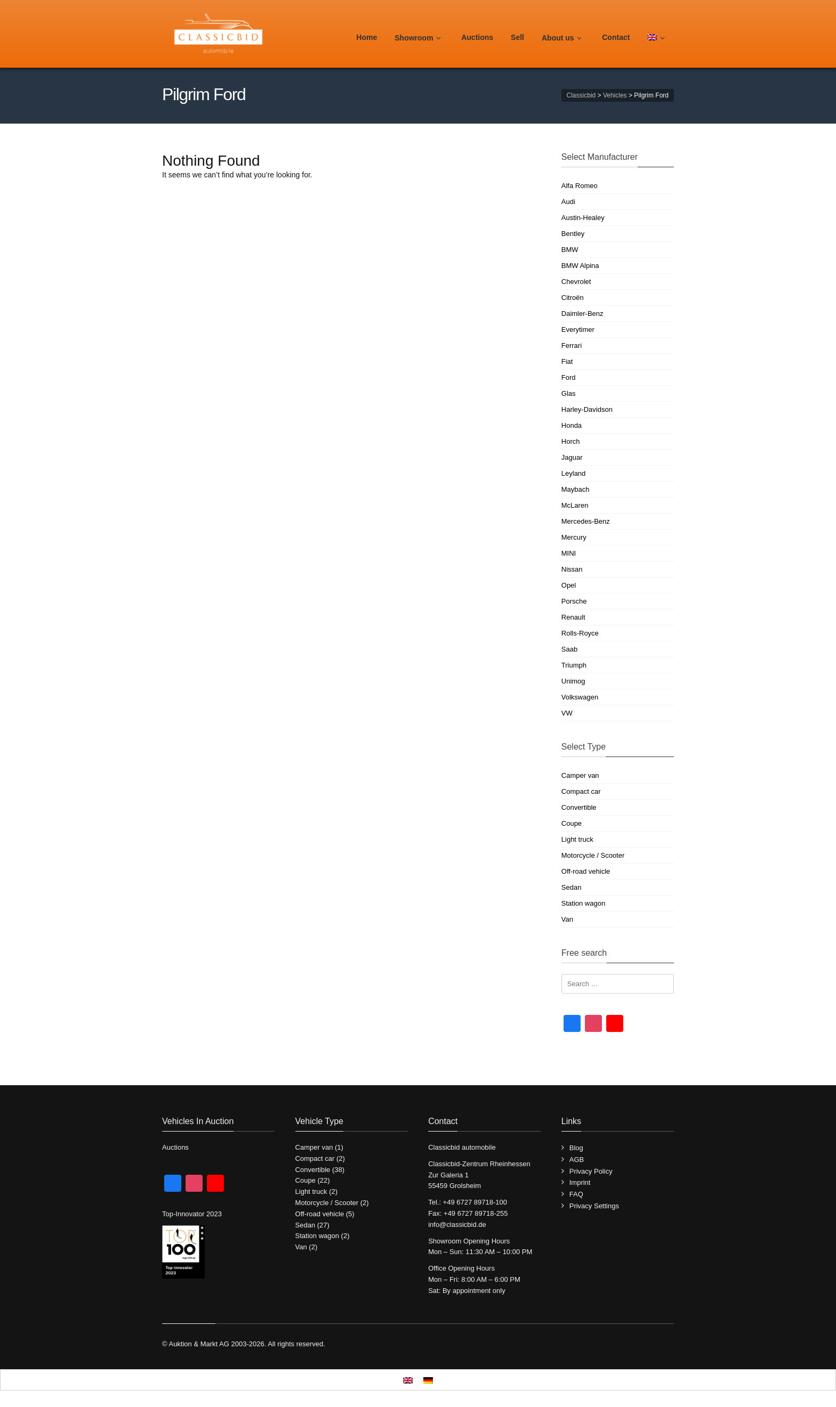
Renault (573, 617)
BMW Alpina (580, 266)
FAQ (576, 1194)
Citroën (572, 298)
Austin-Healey (583, 218)
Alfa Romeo (579, 186)
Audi (568, 202)
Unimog (573, 681)
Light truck (577, 839)
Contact (616, 37)
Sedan (571, 887)
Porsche (574, 601)
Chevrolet (576, 282)
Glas (568, 393)
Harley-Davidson (587, 409)
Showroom (419, 38)
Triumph (573, 665)
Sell (517, 37)
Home (366, 37)
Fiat (567, 361)
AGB (576, 1160)
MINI (568, 553)
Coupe (571, 823)
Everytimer (577, 330)
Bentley (572, 234)
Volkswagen (579, 697)
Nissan (572, 569)
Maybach (575, 489)
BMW (569, 250)
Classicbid (581, 95)
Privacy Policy (591, 1171)
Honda (571, 425)
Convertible (579, 807)
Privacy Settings (594, 1206)
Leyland (573, 473)
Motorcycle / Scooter (593, 855)
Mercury (573, 537)
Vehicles (615, 95)
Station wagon (583, 903)
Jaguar (572, 457)
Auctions (477, 37)
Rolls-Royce (580, 633)
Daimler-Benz (582, 314)
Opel (568, 585)
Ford (568, 377)
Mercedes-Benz (585, 521)
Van (567, 919)
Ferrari (571, 345)
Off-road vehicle (585, 871)
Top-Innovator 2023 (192, 1214)
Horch (570, 441)
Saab (569, 649)
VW (567, 713)
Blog (576, 1148)
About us (563, 38)
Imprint (580, 1182)
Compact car (581, 791)
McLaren (575, 505)
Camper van (580, 775)
